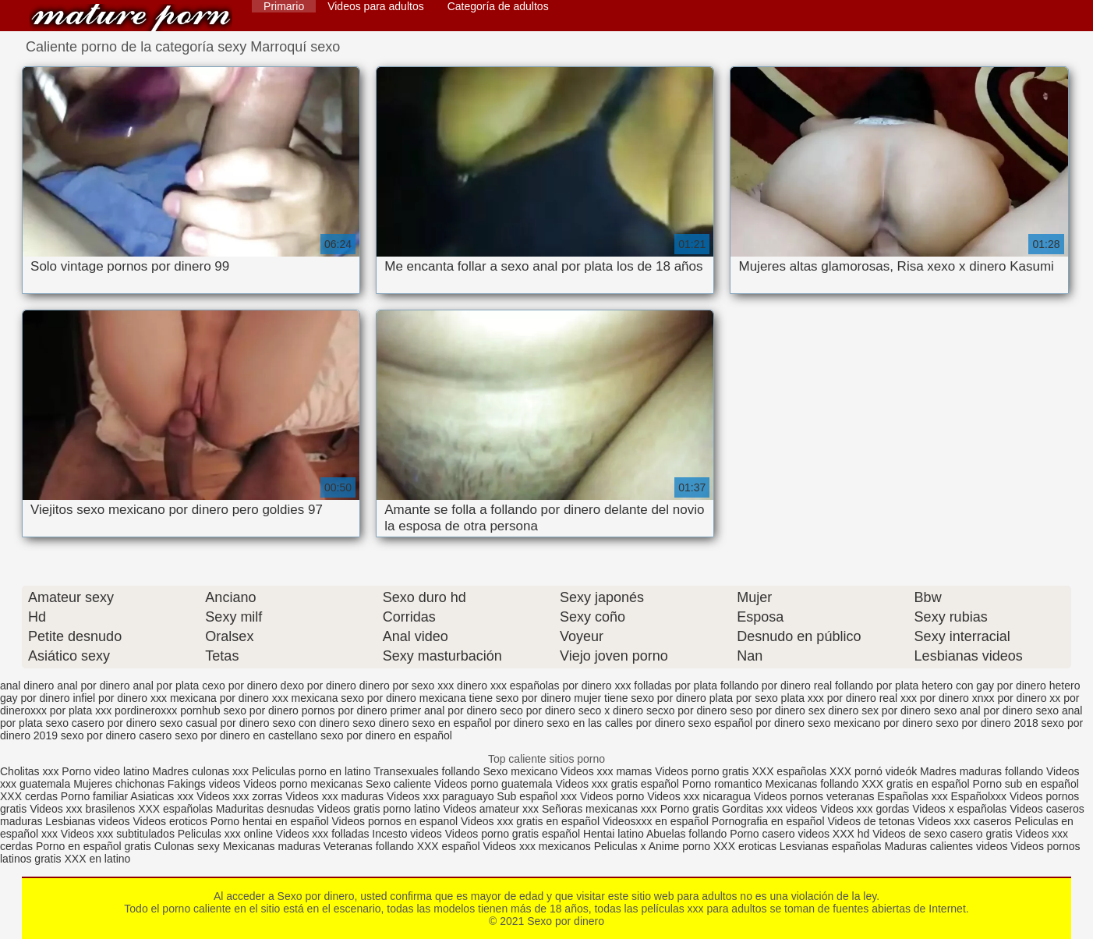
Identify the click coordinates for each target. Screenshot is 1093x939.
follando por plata (876, 685)
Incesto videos (408, 833)
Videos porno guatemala (493, 784)
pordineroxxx (146, 710)
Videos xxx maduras (336, 796)
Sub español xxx (538, 796)
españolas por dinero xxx (570, 685)
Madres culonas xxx (200, 771)
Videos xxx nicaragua (699, 796)
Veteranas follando (369, 846)
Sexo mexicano (520, 771)
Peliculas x (620, 846)
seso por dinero (767, 710)
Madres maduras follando (983, 771)
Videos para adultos (375, 6)
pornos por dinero (344, 710)
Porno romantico (722, 784)
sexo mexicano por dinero (870, 723)
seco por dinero (537, 710)
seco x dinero (610, 710)
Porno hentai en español (269, 821)
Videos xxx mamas (606, 771)
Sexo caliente (398, 784)
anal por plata (166, 685)
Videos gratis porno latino (378, 809)
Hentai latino (613, 833)
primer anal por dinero (443, 710)
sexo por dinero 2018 (987, 723)
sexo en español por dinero (477, 723)
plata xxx (802, 698)
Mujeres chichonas (118, 784)
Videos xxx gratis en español (532, 821)
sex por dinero (896, 710)
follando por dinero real (776, 685)
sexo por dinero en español (386, 735)
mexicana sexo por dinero (354, 698)
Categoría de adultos (498, 6)
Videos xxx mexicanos (538, 846)
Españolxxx (980, 796)
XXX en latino (97, 858)
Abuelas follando (686, 833)
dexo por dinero (318, 685)
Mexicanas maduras (271, 846)
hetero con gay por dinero (983, 685)
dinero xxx (482, 685)
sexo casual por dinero (215, 723)
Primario (284, 6)
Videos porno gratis (701, 771)
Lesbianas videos (89, 821)
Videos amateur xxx (491, 809)
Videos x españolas (961, 809)
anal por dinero (93, 685)
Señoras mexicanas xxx (601, 809)
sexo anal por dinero (983, 710)
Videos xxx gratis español (618, 784)
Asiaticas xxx (161, 796)
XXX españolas (790, 771)
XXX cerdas (30, 796)
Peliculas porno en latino (311, 771)
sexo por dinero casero (116, 735)
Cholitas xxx (29, 771)
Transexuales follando (428, 771)
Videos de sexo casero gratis (942, 833)
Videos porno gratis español (514, 833)
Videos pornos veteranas (814, 796)
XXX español (450, 846)
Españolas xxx (912, 796)
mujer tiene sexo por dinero (640, 698)
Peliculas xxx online (227, 833)
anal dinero (27, 685)
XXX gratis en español (915, 784)
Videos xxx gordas (866, 809)
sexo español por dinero (746, 723)
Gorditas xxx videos (771, 809)
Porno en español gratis (93, 846)
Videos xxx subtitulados (118, 833)
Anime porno (681, 846)
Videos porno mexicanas (303, 784)
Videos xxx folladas (323, 833)
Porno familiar (94, 796)
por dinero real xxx (872, 698)
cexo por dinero (240, 685)
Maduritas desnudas (265, 809)
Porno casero (764, 833)
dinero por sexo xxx (406, 685)
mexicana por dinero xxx (229, 698)
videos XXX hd (833, 833)
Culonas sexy (187, 846)
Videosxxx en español (656, 821)
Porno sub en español (1026, 784)
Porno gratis (691, 809)
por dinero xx (1028, 698)
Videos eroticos (170, 821)
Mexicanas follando (811, 784)
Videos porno (612, 796)
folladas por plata (675, 685)
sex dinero (833, 710)
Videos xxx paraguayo (442, 796)
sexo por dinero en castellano (246, 735)
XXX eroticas (744, 846)
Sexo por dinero (131, 17)
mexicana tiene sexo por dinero (495, 698)
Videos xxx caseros (964, 821)
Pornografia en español (770, 821)
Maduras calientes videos (945, 846)
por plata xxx (80, 710)
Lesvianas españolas (832, 846)
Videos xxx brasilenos (84, 809)
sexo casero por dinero (100, 723)
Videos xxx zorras (239, 796)
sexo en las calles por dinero (615, 723)
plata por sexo (743, 698)
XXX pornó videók (874, 771)
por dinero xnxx (957, 698)
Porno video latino (105, 771)
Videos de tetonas (870, 821)
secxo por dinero (686, 710)
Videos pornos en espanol (396, 821)
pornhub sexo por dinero (239, 710)
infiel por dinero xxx (120, 698)
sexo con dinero (310, 723)
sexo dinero (380, 723)
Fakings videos (204, 784)
